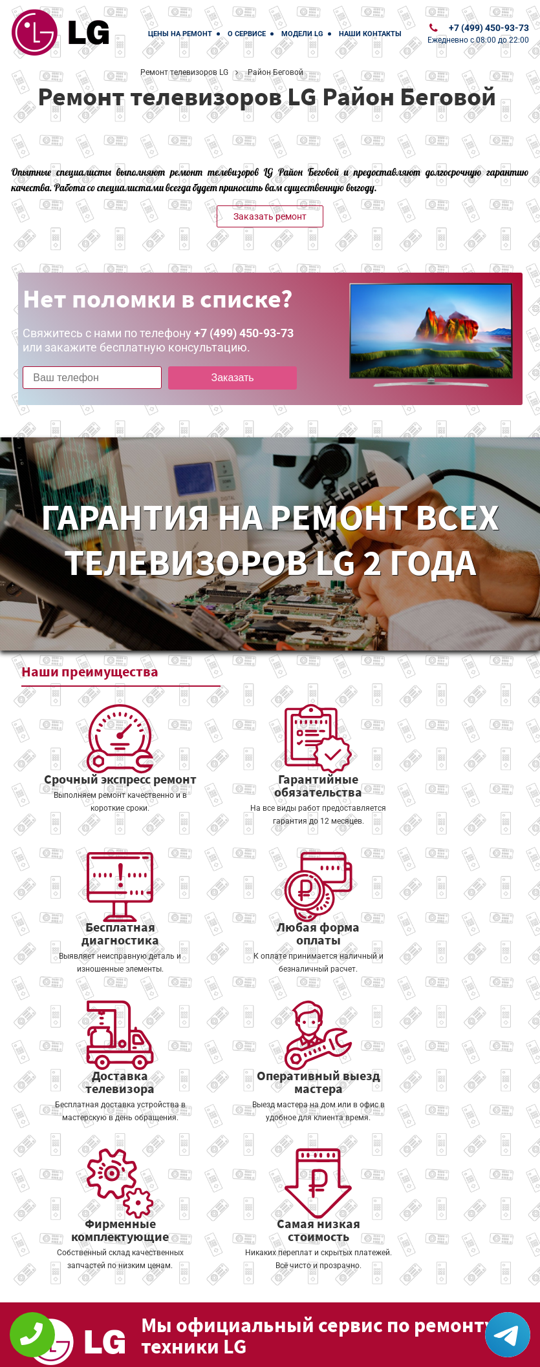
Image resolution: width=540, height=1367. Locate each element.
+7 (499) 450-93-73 (489, 28)
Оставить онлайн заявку (347, 1295)
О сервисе (247, 34)
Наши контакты (370, 34)
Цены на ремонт (180, 34)
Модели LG (302, 34)
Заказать (221, 377)
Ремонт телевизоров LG (184, 72)
